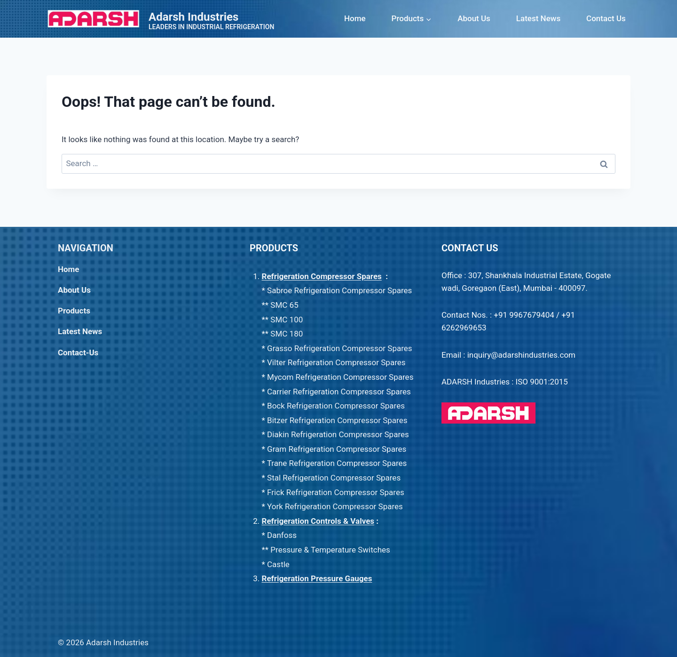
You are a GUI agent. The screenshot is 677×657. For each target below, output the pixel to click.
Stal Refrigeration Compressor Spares (334, 477)
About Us (473, 18)
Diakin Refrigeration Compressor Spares (338, 434)
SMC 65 (284, 305)
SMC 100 (287, 319)
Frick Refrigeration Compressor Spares (335, 492)
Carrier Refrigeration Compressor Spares (339, 391)
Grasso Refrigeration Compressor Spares (339, 348)
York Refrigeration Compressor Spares (335, 506)
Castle (278, 564)
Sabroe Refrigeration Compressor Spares (339, 290)
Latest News (538, 18)
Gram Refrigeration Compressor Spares (336, 449)
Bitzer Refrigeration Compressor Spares (337, 420)
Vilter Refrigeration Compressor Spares (336, 362)
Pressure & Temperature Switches (330, 549)
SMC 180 (286, 333)
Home (355, 18)
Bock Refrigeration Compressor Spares (336, 405)
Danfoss (282, 535)
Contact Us (606, 18)
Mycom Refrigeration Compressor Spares (340, 377)
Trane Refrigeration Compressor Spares (337, 463)
